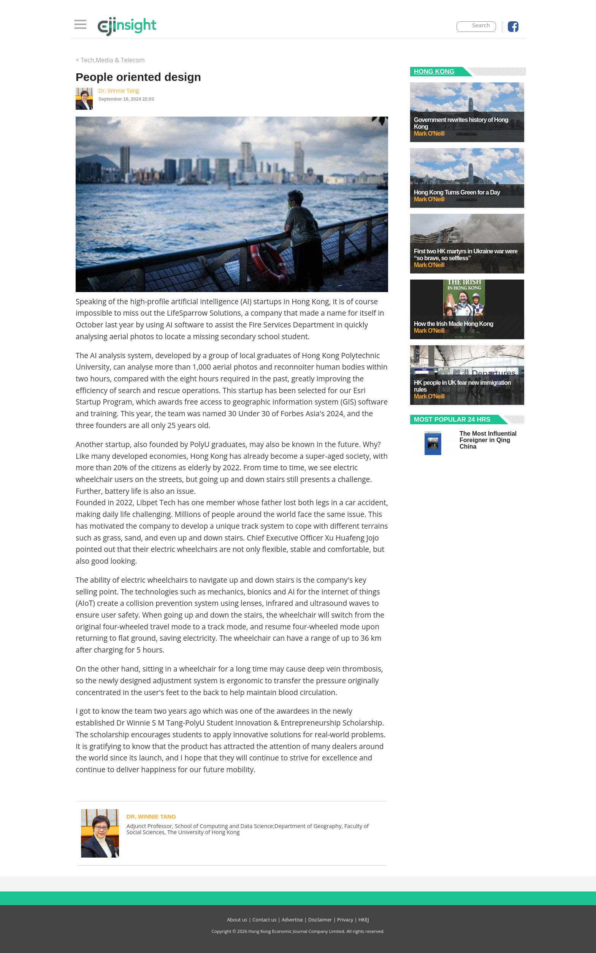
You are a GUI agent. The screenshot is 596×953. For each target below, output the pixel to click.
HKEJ (363, 919)
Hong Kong (434, 71)
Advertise (292, 919)
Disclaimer (320, 919)
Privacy (345, 919)
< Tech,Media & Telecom (110, 60)
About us (237, 919)
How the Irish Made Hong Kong (453, 324)
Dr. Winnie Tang (118, 90)
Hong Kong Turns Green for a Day (457, 192)
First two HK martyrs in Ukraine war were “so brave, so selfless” (465, 254)
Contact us (264, 919)
